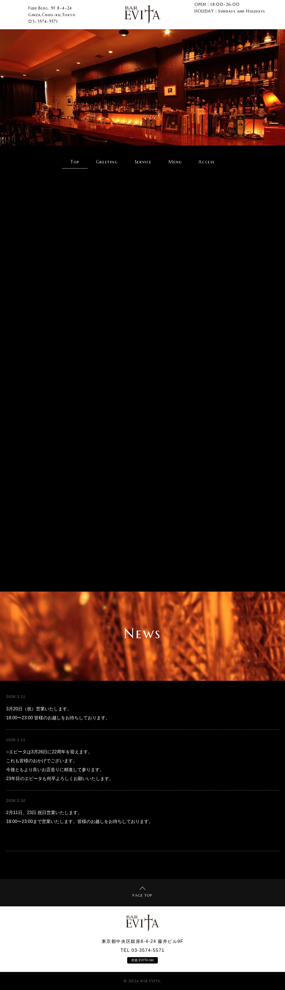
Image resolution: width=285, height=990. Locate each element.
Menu (175, 161)
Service (143, 161)
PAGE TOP (142, 892)
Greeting (107, 161)
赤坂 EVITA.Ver (142, 960)
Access (206, 161)
